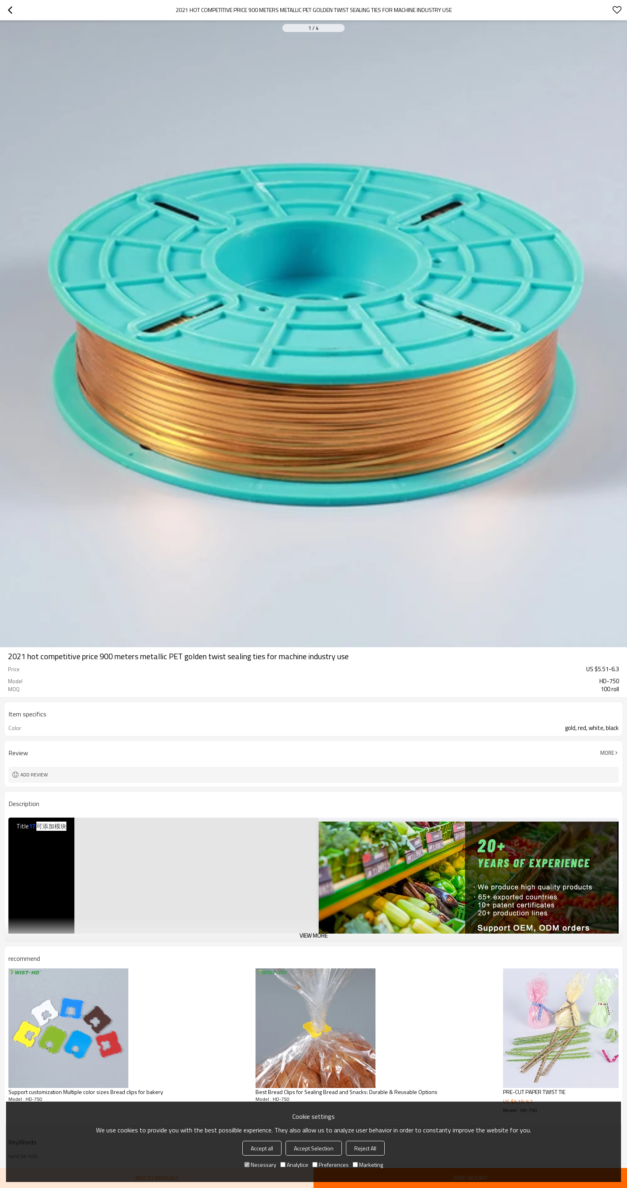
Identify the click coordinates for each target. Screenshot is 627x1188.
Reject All (365, 1148)
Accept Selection (313, 1148)
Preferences (330, 1164)
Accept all (262, 1148)
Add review (34, 774)
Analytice (294, 1164)
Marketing (368, 1164)
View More (313, 935)
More (607, 753)
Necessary (260, 1164)
